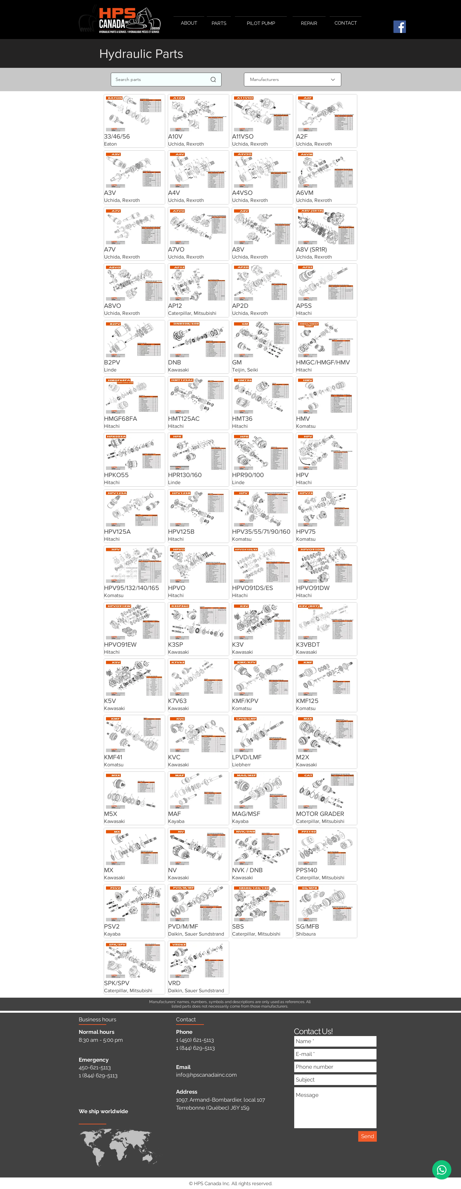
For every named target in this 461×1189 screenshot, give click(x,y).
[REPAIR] (309, 23)
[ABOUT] (189, 23)
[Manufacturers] (292, 79)
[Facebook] (399, 26)
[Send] (367, 1136)
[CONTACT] (345, 23)
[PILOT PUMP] (261, 23)
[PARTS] (219, 23)
